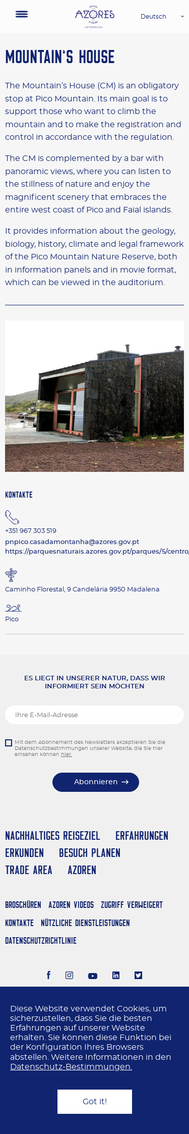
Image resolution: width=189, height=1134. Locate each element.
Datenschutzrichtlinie (41, 940)
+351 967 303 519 (30, 531)
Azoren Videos (71, 904)
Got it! (95, 1102)
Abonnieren (96, 782)
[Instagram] (69, 977)
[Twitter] (138, 977)
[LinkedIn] (116, 977)
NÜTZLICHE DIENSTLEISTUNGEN (85, 923)
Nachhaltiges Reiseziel (52, 835)
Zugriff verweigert (132, 904)
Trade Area (28, 869)
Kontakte (19, 923)
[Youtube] (92, 977)
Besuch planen (89, 852)
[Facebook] (49, 977)
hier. (66, 754)
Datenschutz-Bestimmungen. (71, 1067)
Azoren (82, 869)
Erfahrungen (141, 835)
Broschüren (23, 904)
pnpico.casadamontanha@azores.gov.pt (72, 542)
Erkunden (24, 852)
